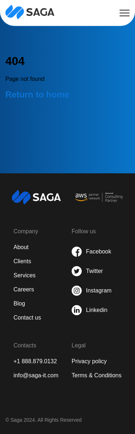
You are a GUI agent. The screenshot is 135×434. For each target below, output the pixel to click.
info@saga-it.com (36, 375)
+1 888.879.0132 (35, 361)
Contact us (27, 317)
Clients (22, 261)
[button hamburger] (125, 13)
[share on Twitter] (92, 271)
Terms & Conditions (97, 375)
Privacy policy (89, 361)
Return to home (37, 94)
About (21, 247)
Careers (24, 289)
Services (25, 275)
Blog (19, 303)
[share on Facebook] (92, 252)
